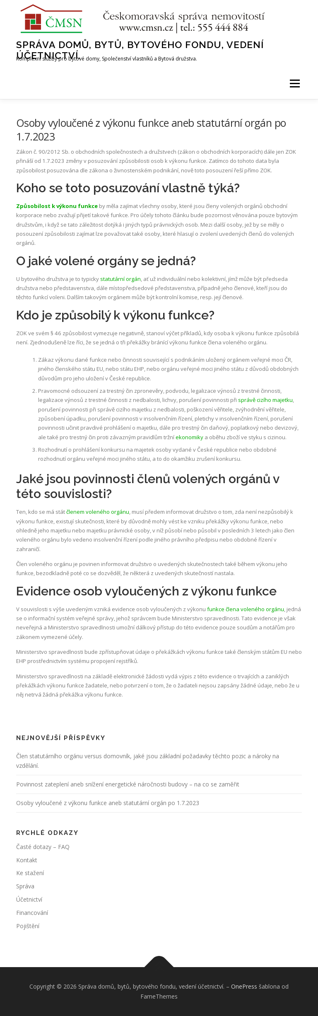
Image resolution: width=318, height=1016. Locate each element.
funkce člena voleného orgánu (245, 609)
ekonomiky (189, 437)
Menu (294, 83)
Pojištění (27, 926)
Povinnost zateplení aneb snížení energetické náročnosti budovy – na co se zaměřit (127, 784)
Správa (25, 886)
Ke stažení (30, 873)
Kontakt (26, 860)
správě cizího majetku (265, 400)
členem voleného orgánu (97, 511)
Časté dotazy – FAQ (43, 847)
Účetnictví (29, 899)
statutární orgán (120, 279)
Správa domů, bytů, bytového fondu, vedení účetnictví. (140, 50)
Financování (32, 913)
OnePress (244, 986)
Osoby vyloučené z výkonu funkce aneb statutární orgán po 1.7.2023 (107, 803)
